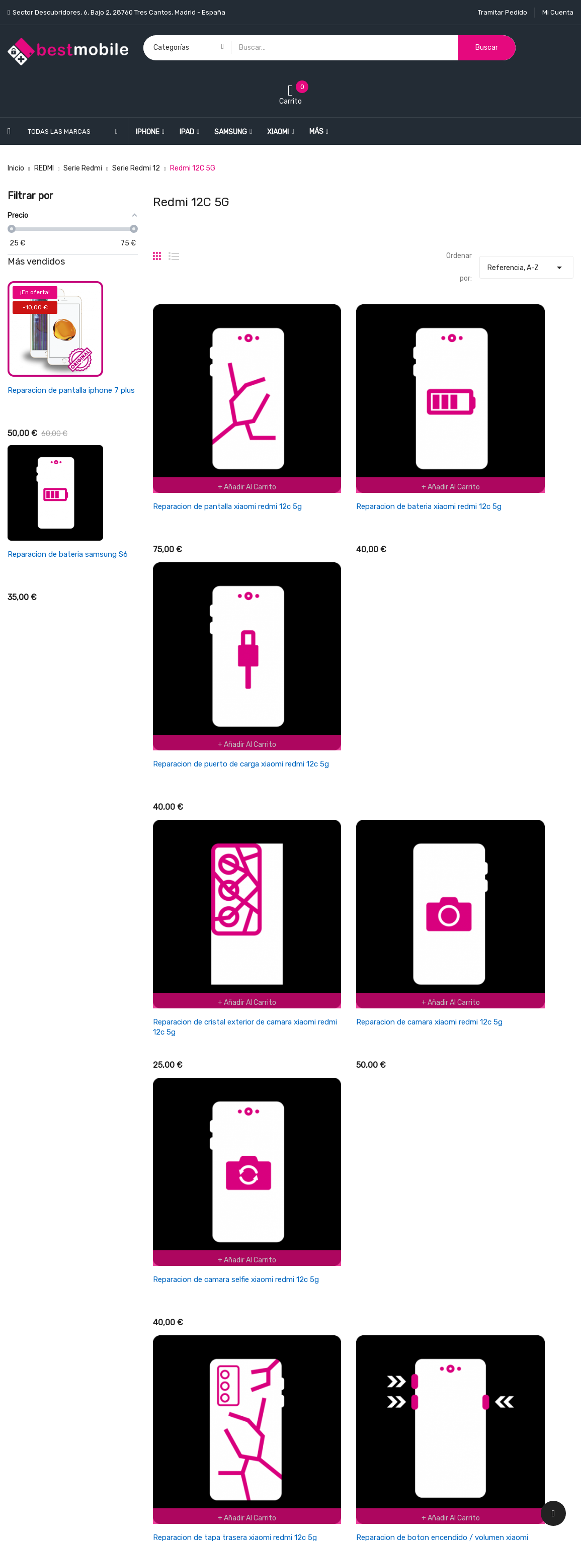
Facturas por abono (475, 1279)
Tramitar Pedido (502, 12)
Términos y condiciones (336, 1279)
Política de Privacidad (333, 1349)
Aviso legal (315, 1332)
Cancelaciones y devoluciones (346, 1261)
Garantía (312, 1314)
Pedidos (456, 1261)
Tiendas (311, 1420)
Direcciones (462, 1297)
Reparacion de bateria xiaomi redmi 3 (71, 554)
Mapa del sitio (320, 1402)
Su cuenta (461, 1224)
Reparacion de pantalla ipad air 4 (64, 390)
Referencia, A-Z (526, 265)
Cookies (310, 1385)
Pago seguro (318, 1367)
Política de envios (326, 1244)
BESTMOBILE (88, 1522)
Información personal (477, 1244)
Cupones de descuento (480, 1314)
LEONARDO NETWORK (187, 1522)
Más (316, 131)
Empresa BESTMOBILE (333, 1297)
